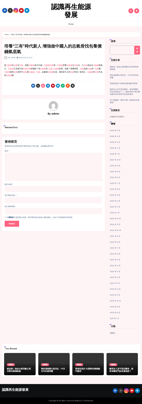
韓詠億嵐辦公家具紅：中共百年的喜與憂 (53, 370)
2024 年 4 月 (115, 265)
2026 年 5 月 (115, 130)
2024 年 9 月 (115, 236)
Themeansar (88, 400)
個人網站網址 (10, 206)
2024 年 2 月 (115, 277)
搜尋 (113, 41)
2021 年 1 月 (114, 318)
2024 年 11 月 (115, 224)
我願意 (112, 333)
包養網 (9, 65)
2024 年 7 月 (115, 248)
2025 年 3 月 (115, 201)
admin (13, 57)
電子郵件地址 (11, 195)
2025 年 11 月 (115, 166)
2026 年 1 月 (115, 154)
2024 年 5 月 (115, 260)
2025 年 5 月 (115, 195)
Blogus (77, 400)
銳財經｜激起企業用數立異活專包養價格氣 (19, 370)
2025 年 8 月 (115, 177)
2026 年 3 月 (115, 142)
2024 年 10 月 (115, 230)
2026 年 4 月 (115, 136)
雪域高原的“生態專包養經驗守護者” (124, 83)
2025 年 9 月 (115, 171)
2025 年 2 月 (115, 207)
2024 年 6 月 (115, 254)
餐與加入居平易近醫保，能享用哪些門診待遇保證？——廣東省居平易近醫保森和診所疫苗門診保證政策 (125, 91)
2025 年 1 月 (115, 213)
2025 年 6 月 (115, 189)
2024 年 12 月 (115, 218)
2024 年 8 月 (115, 242)
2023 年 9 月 (115, 307)
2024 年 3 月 (115, 271)
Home (71, 24)
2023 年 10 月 (115, 301)
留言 (7, 151)
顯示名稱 (9, 184)
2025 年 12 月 (115, 160)
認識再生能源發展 (71, 11)
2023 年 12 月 (115, 289)
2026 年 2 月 (115, 148)
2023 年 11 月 (115, 295)
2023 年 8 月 (115, 312)
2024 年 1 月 (115, 283)
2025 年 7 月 (115, 183)
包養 (15, 65)
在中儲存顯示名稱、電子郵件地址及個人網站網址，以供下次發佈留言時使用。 (40, 217)
